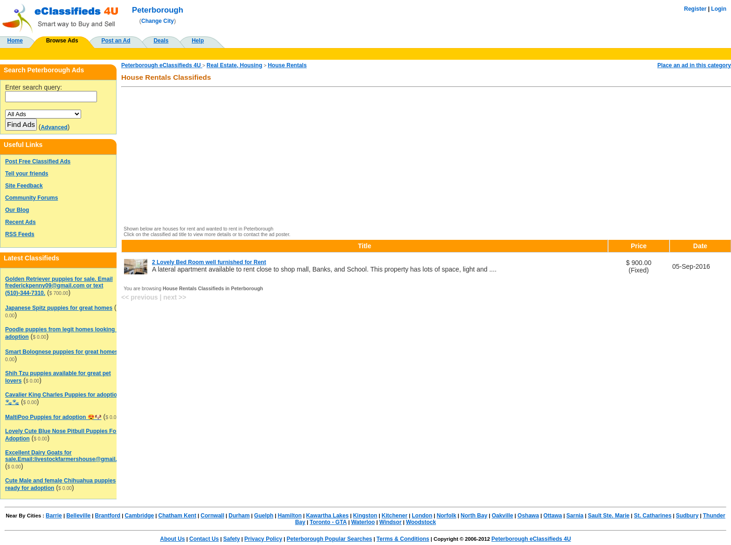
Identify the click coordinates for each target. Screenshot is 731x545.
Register (695, 9)
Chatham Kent (177, 515)
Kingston (365, 515)
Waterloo (363, 522)
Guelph (263, 515)
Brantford (108, 515)
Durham (238, 515)
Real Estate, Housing (234, 65)
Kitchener (394, 515)
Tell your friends (26, 173)
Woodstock (421, 522)
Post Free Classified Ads (37, 161)
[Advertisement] (404, 157)
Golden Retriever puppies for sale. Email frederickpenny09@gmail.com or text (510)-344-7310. (59, 286)
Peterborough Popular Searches (329, 539)
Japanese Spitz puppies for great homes (58, 308)
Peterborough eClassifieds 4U (161, 65)
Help (198, 40)
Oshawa (528, 515)
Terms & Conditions (403, 539)
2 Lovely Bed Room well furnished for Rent (209, 262)
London (422, 515)
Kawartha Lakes (327, 515)
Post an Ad (115, 40)
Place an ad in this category (694, 65)
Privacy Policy (263, 539)
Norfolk (446, 515)
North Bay (474, 515)
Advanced (54, 127)
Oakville (502, 515)
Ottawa (552, 515)
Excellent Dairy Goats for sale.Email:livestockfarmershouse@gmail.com (66, 455)
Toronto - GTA (328, 522)
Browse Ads (62, 40)
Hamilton (290, 515)
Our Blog (17, 210)
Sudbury (687, 515)
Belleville (78, 515)
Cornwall (212, 515)
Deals (160, 40)
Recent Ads (20, 222)
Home (15, 40)
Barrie (54, 515)
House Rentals (287, 65)
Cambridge (139, 515)
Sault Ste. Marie (608, 515)
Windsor (390, 522)
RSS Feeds (19, 234)
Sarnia (575, 515)
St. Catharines (653, 515)
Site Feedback (24, 185)
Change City (157, 21)
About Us (172, 539)
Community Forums (31, 198)
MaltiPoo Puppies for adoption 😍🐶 (53, 417)
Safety (231, 539)
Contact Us (204, 539)
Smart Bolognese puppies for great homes (61, 352)
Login (718, 9)
